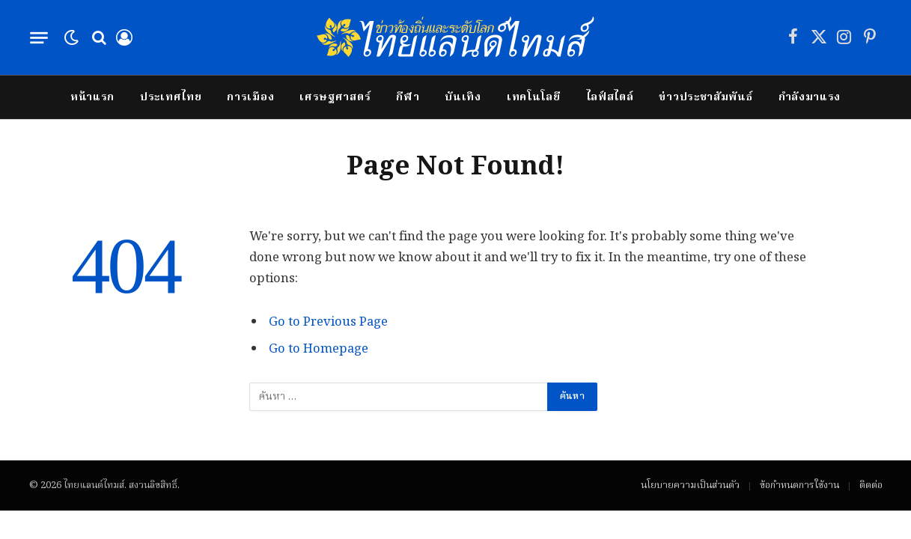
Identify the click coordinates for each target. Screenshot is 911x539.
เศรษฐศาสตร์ (335, 97)
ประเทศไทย (170, 97)
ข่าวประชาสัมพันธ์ (705, 97)
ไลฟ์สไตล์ (610, 97)
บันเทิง (463, 97)
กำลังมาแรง (810, 97)
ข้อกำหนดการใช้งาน (799, 485)
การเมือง (250, 97)
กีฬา (407, 97)
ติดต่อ (871, 485)
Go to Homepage (318, 349)
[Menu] (38, 37)
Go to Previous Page (328, 322)
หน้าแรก (92, 97)
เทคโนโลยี (534, 97)
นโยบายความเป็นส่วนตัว (690, 485)
